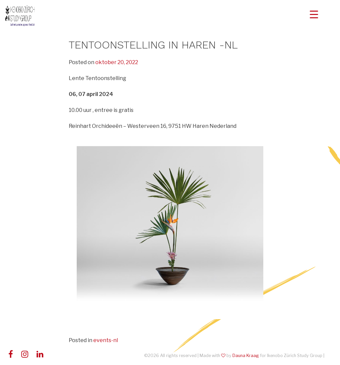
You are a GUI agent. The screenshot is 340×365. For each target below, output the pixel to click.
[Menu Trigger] (314, 14)
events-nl (105, 340)
